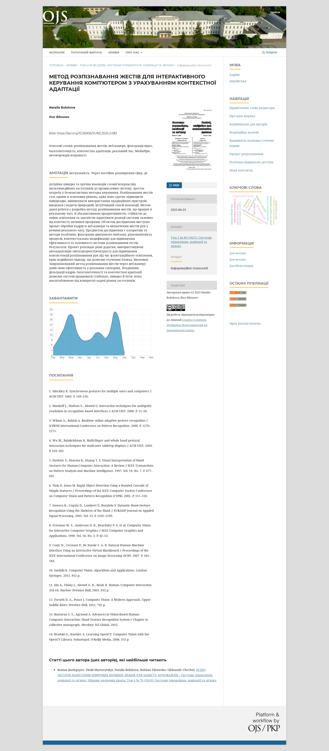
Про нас (133, 52)
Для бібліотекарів (241, 266)
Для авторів (238, 259)
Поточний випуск (86, 52)
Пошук (269, 52)
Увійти (275, 12)
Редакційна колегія (244, 132)
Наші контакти (241, 170)
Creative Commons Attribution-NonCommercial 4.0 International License (187, 325)
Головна (56, 65)
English (235, 75)
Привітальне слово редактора (252, 108)
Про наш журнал (242, 116)
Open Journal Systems (245, 323)
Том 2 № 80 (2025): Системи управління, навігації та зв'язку (127, 65)
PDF (175, 185)
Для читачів (238, 253)
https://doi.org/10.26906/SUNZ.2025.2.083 (87, 133)
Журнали (57, 52)
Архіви (113, 52)
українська (238, 81)
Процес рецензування (246, 154)
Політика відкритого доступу (251, 162)
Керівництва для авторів (248, 124)
